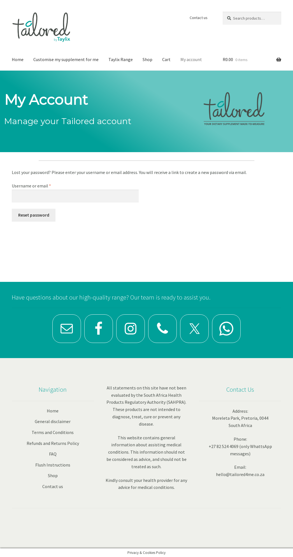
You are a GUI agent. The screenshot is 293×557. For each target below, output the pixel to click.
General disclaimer (53, 421)
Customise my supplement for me (66, 59)
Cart (166, 59)
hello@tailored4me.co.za (240, 474)
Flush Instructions (52, 465)
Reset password (33, 215)
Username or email (40, 185)
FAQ (53, 454)
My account (191, 59)
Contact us (199, 17)
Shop (147, 59)
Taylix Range (120, 59)
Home (18, 59)
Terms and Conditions (53, 432)
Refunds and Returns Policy (53, 443)
